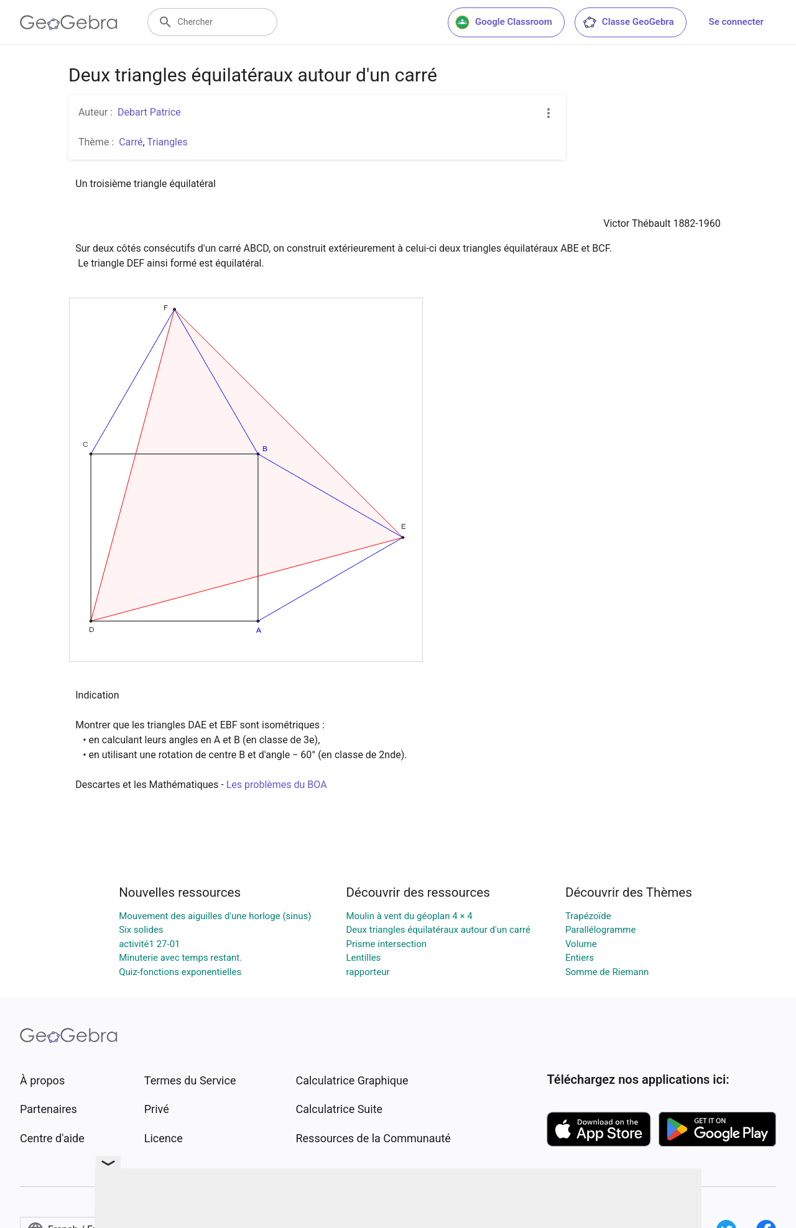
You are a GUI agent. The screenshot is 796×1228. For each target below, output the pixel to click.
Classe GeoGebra (628, 22)
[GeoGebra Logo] (69, 22)
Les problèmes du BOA (276, 784)
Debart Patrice (149, 112)
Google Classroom (503, 22)
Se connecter (736, 21)
